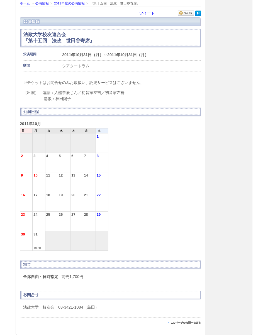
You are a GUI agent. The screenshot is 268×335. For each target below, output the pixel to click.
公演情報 (42, 3)
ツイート (147, 13)
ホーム (25, 3)
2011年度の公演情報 (69, 3)
